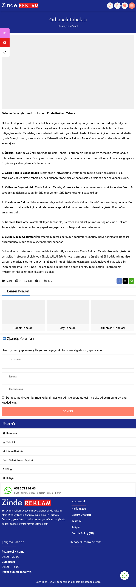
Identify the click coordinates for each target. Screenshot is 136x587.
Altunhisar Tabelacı (112, 328)
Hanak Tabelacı (23, 328)
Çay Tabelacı (68, 328)
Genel (74, 26)
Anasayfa (63, 26)
